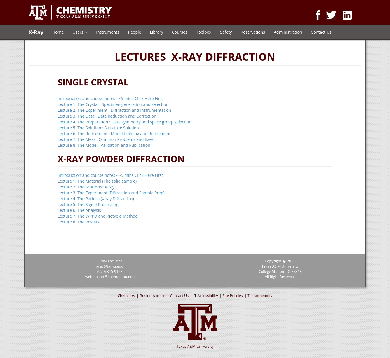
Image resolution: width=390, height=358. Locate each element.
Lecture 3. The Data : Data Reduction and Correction (107, 116)
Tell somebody (260, 295)
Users (79, 32)
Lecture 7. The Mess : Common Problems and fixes (106, 139)
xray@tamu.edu (109, 266)
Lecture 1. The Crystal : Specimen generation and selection (113, 104)
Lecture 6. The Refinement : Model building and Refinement (114, 133)
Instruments (107, 32)
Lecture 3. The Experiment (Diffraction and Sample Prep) (111, 192)
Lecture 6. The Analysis (79, 210)
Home (58, 32)
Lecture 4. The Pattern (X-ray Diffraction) (96, 198)
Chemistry (126, 295)
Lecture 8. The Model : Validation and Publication (104, 145)
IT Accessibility (205, 295)
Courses (179, 32)
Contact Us (321, 32)
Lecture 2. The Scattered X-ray (86, 187)
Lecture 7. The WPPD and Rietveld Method (98, 216)
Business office (152, 295)
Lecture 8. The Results (78, 222)
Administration (288, 32)
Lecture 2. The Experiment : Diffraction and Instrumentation (114, 110)
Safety (226, 32)
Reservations (253, 32)
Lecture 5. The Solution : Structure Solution (98, 127)
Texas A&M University (194, 346)
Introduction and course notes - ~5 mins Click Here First (110, 98)
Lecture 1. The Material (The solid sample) (97, 181)
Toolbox (203, 32)
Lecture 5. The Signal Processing (88, 204)
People (134, 32)
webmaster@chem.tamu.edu (110, 276)
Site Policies (233, 295)
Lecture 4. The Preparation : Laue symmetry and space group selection (124, 122)
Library (156, 32)
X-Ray (36, 31)
